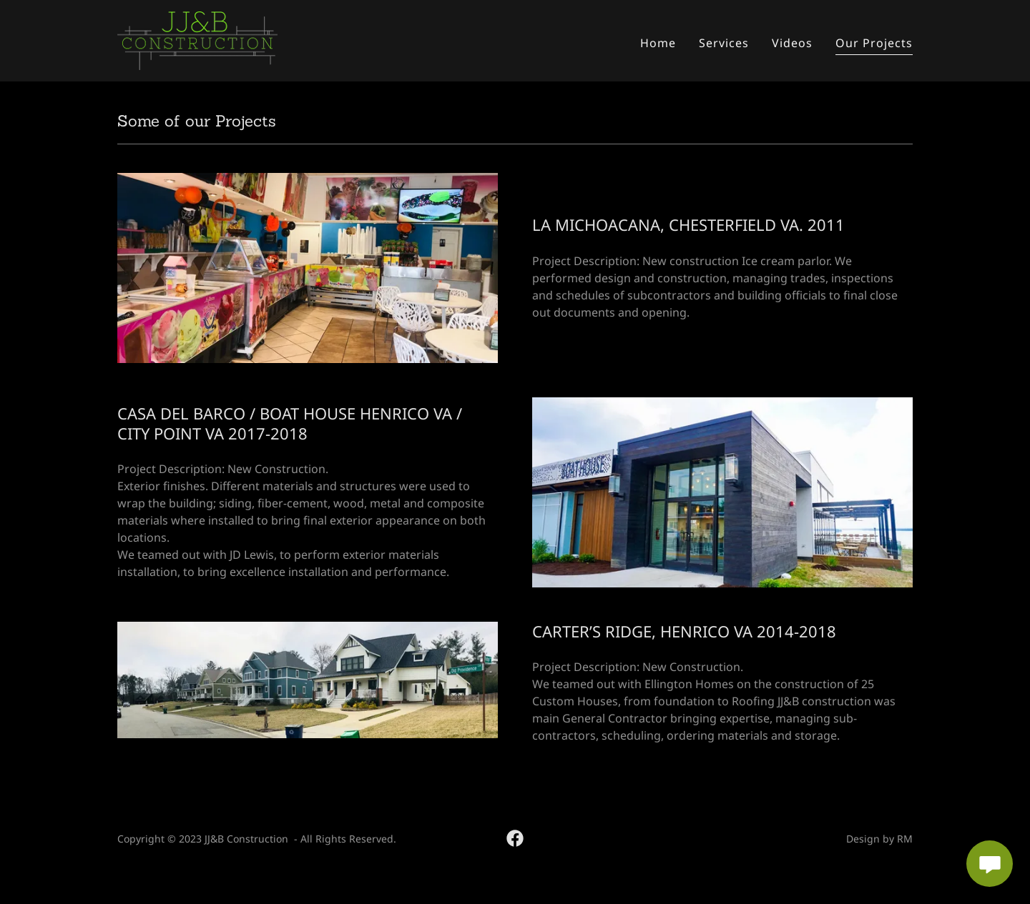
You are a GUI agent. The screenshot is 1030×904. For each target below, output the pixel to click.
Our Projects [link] (874, 43)
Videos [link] (792, 43)
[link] (197, 39)
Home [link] (658, 43)
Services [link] (724, 43)
